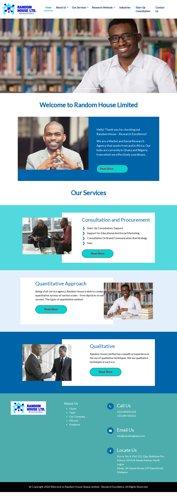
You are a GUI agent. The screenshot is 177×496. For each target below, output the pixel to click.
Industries (124, 7)
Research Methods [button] (102, 7)
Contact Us (159, 9)
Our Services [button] (79, 7)
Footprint (74, 424)
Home (48, 7)
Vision (72, 408)
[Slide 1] (79, 88)
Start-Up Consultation (143, 9)
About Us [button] (61, 7)
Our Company (77, 416)
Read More (97, 253)
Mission (73, 420)
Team (72, 412)
